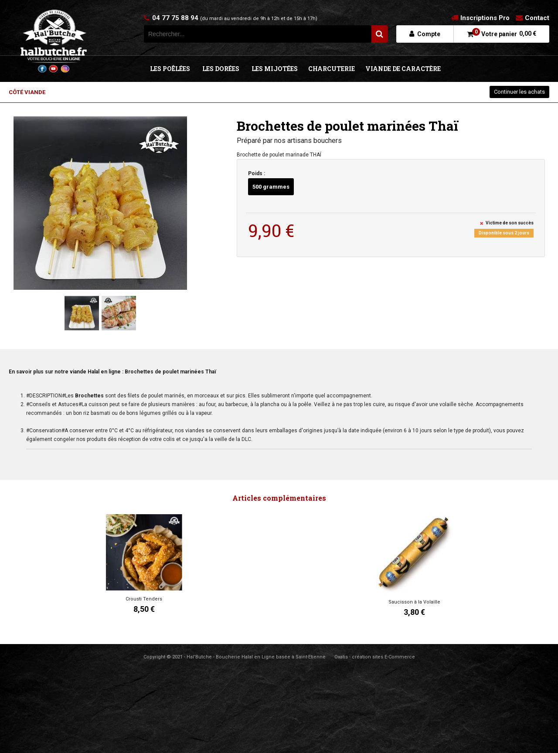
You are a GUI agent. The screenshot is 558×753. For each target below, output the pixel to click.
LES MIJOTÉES (275, 68)
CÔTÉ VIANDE (27, 92)
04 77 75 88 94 (234, 18)
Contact (537, 18)
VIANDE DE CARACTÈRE (403, 68)
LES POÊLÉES (170, 68)
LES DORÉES (220, 68)
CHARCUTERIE (331, 68)
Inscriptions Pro (485, 18)
